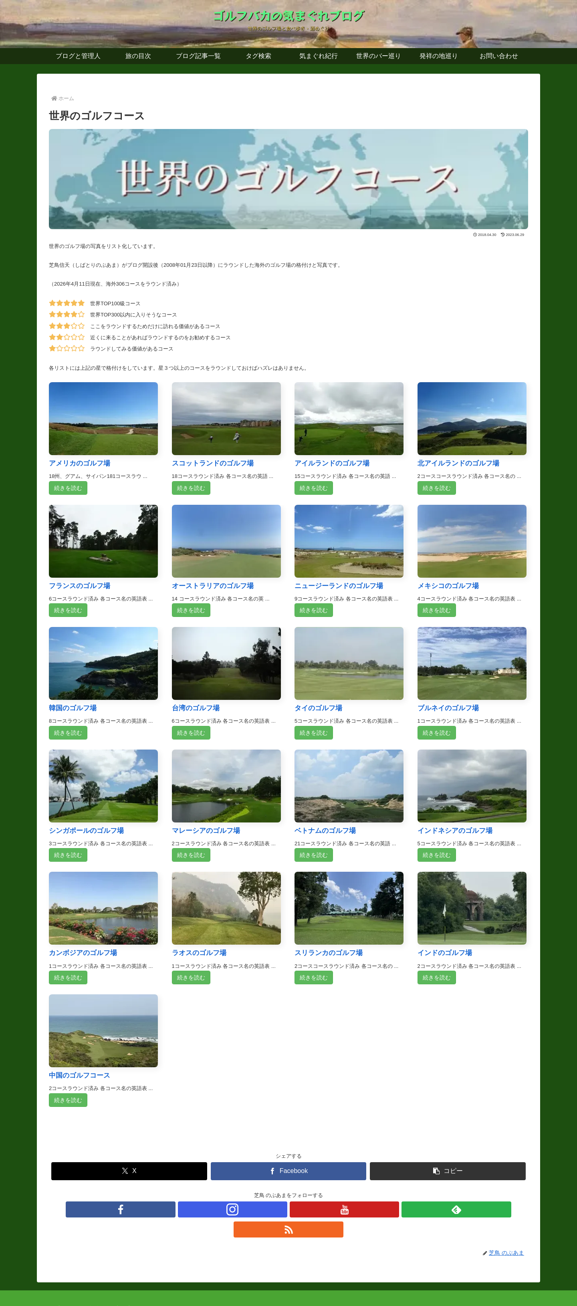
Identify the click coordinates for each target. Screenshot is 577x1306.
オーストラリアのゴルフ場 (213, 586)
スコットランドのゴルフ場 (213, 463)
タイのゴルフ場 (318, 708)
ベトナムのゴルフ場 (325, 830)
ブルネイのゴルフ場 (448, 708)
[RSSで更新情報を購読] (325, 1209)
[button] (448, 1171)
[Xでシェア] (129, 1171)
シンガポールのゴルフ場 (86, 830)
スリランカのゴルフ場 (329, 953)
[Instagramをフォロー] (270, 1209)
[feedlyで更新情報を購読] (307, 1209)
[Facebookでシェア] (289, 1171)
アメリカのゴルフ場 (79, 463)
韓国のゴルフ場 (73, 708)
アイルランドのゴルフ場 (332, 463)
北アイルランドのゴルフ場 (458, 463)
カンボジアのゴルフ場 (83, 953)
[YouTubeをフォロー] (288, 1209)
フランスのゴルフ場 (79, 586)
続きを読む (68, 488)
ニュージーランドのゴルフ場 (339, 586)
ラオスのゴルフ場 (199, 953)
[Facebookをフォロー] (252, 1209)
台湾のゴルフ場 (196, 708)
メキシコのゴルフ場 (448, 586)
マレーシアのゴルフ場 (206, 830)
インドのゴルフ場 (445, 953)
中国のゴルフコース (79, 1075)
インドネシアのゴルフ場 (455, 830)
